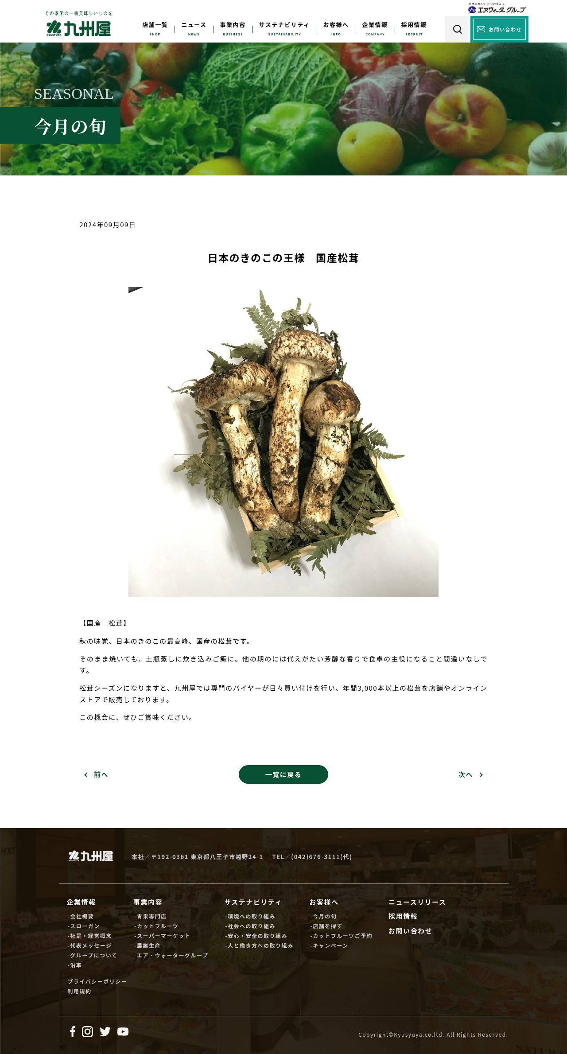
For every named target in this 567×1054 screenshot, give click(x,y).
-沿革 (74, 964)
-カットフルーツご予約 (341, 935)
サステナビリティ (284, 24)
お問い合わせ (410, 930)
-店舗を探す (326, 926)
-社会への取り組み (250, 926)
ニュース (193, 24)
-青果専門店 (150, 916)
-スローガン (83, 926)
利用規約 (79, 991)
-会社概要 (80, 916)
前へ (101, 774)
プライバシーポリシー (97, 981)
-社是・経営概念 (89, 935)
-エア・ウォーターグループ (171, 955)
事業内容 (233, 24)
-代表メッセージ (89, 945)
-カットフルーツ (156, 926)
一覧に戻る (283, 774)
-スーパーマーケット (162, 935)
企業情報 (375, 24)
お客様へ (336, 24)
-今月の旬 (323, 916)
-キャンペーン (329, 945)
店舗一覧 (155, 24)
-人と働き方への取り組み (259, 945)
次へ (465, 774)
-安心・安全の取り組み (256, 935)
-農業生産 (147, 945)
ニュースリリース (417, 901)
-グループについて (92, 955)
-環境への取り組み (250, 916)
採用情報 (414, 24)
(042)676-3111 (315, 856)
